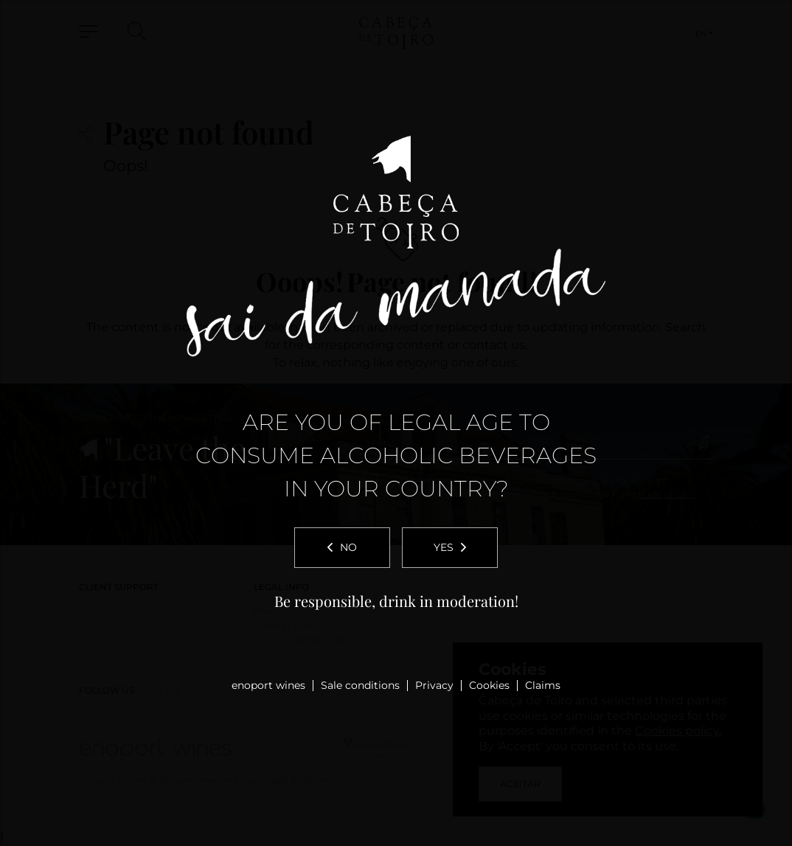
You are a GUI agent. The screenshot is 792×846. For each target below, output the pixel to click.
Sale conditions (360, 685)
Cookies (489, 685)
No (342, 547)
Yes (450, 547)
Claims (542, 685)
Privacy (434, 685)
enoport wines (268, 685)
